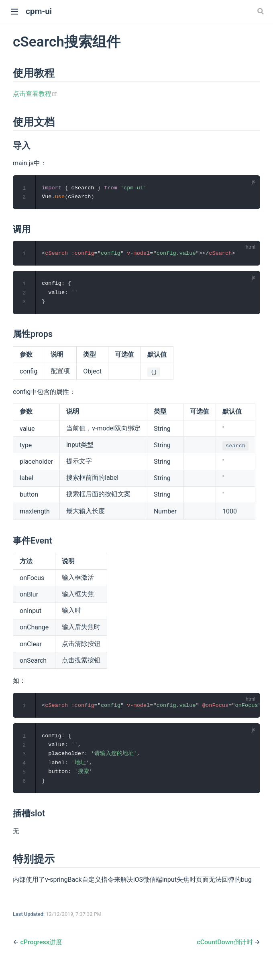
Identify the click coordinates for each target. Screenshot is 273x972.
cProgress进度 (41, 945)
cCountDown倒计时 (225, 945)
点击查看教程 (35, 93)
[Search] (261, 11)
